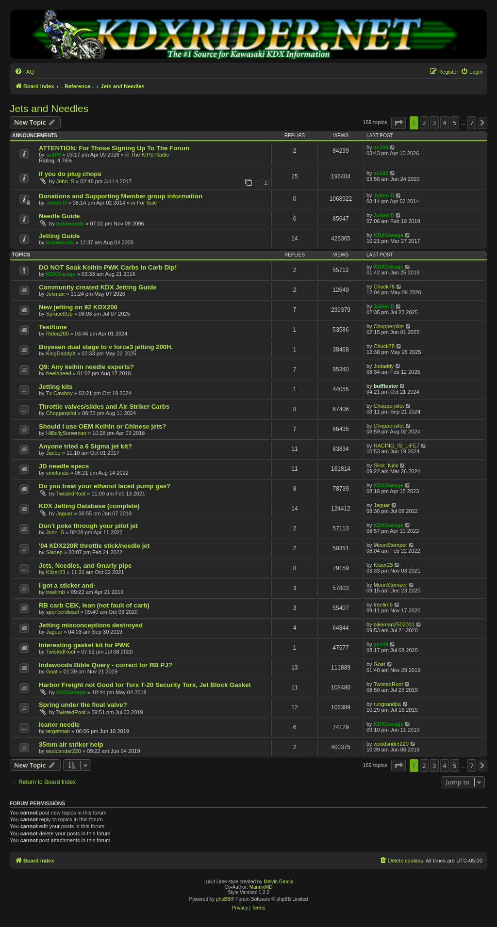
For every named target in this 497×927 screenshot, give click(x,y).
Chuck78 (384, 286)
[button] (398, 122)
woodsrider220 (63, 751)
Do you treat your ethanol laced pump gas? (104, 486)
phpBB (223, 899)
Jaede (53, 453)
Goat (52, 671)
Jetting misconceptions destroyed (91, 625)
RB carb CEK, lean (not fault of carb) (94, 605)
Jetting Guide (59, 236)
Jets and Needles (49, 108)
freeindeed (58, 373)
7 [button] (471, 122)
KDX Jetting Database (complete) (89, 506)
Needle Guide (59, 216)
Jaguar (64, 513)
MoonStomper (390, 545)
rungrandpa (387, 704)
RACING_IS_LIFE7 (397, 445)
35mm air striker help (71, 744)
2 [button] (424, 122)
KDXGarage (388, 235)
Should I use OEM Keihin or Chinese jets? (102, 426)
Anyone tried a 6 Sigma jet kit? (85, 446)
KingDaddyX (61, 353)
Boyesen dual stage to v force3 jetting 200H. (106, 347)
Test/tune (53, 327)
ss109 (53, 155)
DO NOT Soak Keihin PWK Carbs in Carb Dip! (108, 267)
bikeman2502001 (394, 624)
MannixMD (261, 887)
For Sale (147, 203)
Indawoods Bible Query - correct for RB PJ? (105, 665)
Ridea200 (57, 333)
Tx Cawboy (59, 393)
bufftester (386, 386)
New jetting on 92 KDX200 (78, 307)
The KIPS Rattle (150, 155)
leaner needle (59, 724)
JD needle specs (64, 466)
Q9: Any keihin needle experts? (86, 366)
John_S (65, 181)
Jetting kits (56, 386)
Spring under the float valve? (83, 704)
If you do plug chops (70, 173)
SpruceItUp (59, 314)
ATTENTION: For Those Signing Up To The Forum (114, 148)
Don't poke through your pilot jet (88, 525)
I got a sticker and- (67, 585)
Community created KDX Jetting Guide (98, 287)
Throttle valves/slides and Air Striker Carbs (104, 406)
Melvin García (279, 881)
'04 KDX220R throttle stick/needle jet (94, 545)
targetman (58, 731)
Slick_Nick (386, 465)
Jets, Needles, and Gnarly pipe (85, 565)
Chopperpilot (389, 326)
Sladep (54, 552)
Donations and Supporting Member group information (120, 196)
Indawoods (70, 223)
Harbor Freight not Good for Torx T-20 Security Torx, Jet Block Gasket (145, 684)
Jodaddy (384, 366)
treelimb (55, 592)
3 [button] (434, 122)
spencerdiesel (62, 612)
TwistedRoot (71, 493)
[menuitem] (24, 72)
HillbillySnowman (66, 433)
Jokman (55, 294)
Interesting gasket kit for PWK (84, 645)
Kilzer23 (56, 572)
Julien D (56, 203)
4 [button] (444, 122)
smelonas (57, 473)
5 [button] (454, 122)
